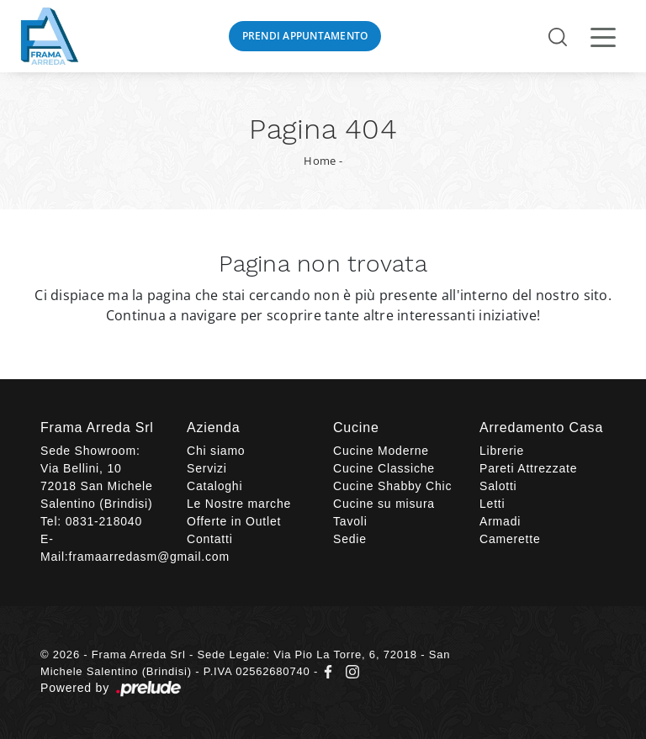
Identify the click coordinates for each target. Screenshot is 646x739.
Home (320, 160)
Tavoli (350, 521)
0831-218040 (104, 521)
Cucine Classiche (384, 468)
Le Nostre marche (239, 503)
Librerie (501, 450)
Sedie (350, 539)
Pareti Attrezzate (528, 468)
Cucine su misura (384, 503)
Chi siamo (216, 450)
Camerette (510, 539)
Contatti (210, 539)
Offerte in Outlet (234, 521)
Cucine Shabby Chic (392, 486)
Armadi (500, 521)
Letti (492, 503)
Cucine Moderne (381, 450)
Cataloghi (214, 486)
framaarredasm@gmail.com (149, 556)
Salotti (498, 486)
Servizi (207, 468)
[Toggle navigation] (603, 36)
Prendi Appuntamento (305, 36)
